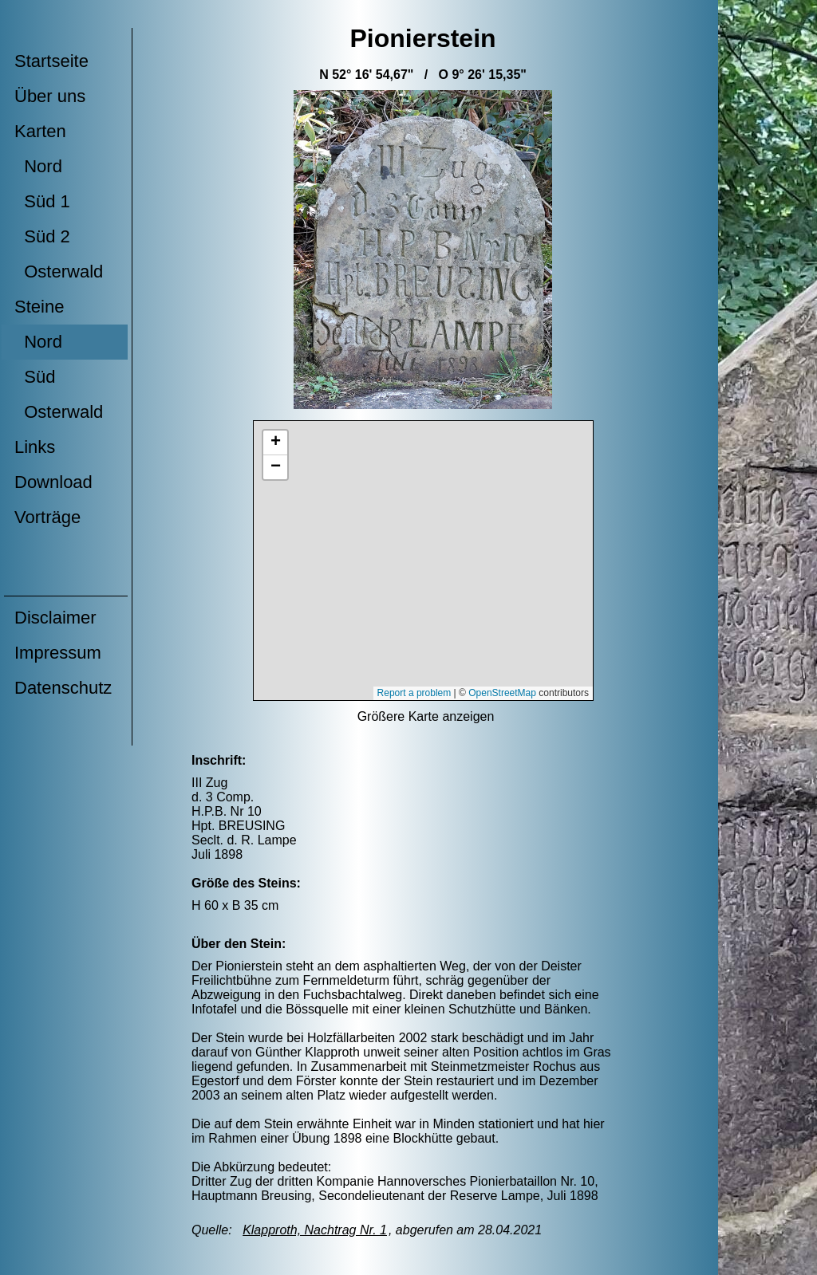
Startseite (51, 61)
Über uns (49, 96)
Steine (39, 307)
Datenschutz (63, 688)
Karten (40, 131)
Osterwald (58, 271)
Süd (34, 377)
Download (53, 482)
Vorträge (47, 517)
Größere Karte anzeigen (426, 716)
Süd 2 (42, 236)
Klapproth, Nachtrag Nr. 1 (315, 1230)
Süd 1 (42, 201)
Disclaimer (55, 618)
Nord (38, 166)
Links (34, 447)
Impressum (57, 653)
